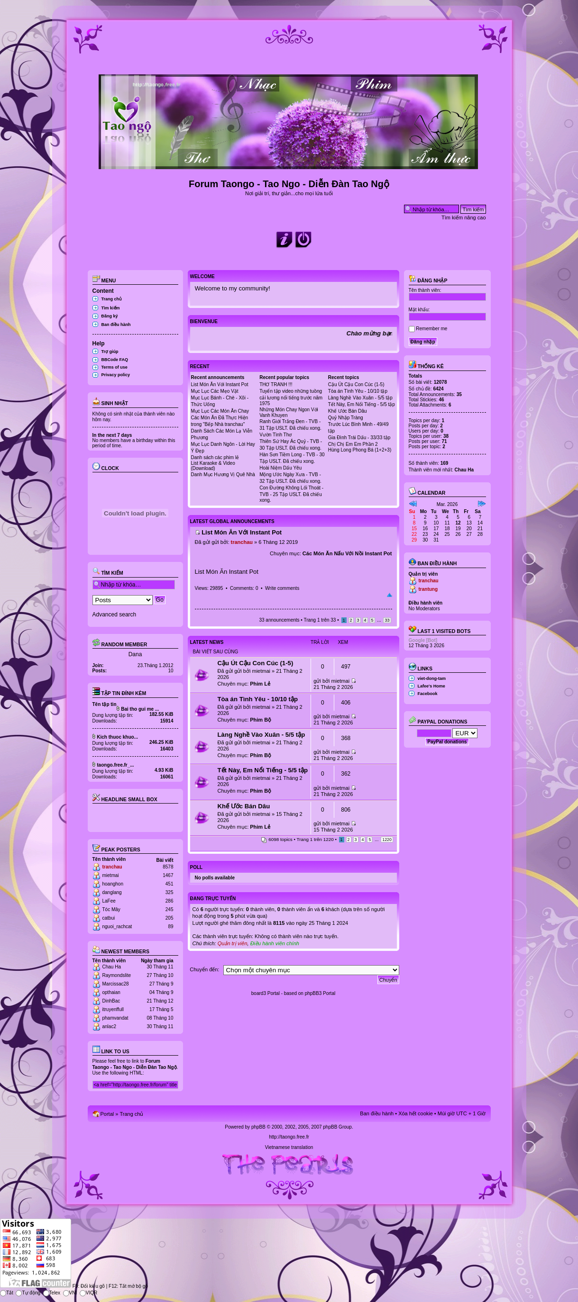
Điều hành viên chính (274, 943)
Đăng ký (109, 316)
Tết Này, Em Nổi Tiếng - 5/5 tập (361, 404)
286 (169, 901)
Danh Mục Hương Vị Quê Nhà (223, 474)
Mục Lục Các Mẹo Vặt (215, 391)
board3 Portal (265, 993)
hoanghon (113, 883)
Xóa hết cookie (415, 1113)
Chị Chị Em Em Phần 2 (353, 444)
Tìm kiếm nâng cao (463, 217)
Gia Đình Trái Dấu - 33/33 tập (359, 437)
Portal (107, 1114)
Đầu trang (389, 595)
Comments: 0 (244, 588)
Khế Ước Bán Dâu (347, 411)
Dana (135, 654)
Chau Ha (111, 966)
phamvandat (115, 1018)
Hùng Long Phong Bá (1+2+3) (359, 449)
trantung (428, 589)
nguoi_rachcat (117, 926)
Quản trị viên (233, 943)
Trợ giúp (110, 351)
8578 (168, 866)
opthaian (111, 992)
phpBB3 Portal (320, 993)
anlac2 (109, 1026)
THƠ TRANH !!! (275, 384)
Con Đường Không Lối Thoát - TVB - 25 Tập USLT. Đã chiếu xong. (291, 494)
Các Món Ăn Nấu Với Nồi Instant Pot (347, 553)
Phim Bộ (260, 720)
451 (169, 883)
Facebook (428, 693)
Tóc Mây (111, 909)
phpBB (258, 1127)
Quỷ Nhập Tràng (345, 417)
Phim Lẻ (260, 684)
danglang (112, 892)
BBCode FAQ (114, 359)
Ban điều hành (116, 324)
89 (170, 926)
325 (169, 892)
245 (169, 909)
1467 (168, 875)
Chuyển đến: (204, 969)
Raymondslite (116, 975)
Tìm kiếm (110, 308)
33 (387, 620)
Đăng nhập (428, 280)
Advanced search (114, 614)
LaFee (109, 901)
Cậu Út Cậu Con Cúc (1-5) (356, 384)
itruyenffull (113, 1009)
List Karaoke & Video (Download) (213, 466)
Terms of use (114, 367)
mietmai (110, 875)
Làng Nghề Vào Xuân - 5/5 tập (360, 397)
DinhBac (111, 1001)
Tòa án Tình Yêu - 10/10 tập (357, 391)
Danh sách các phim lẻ (215, 457)
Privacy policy (115, 374)
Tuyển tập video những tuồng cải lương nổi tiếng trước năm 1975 (290, 397)
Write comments (282, 588)
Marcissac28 (115, 983)
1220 (387, 839)
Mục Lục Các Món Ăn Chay (220, 411)
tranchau (112, 866)
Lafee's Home (431, 686)
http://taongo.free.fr (289, 1136)
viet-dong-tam (432, 678)
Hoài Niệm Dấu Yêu (280, 467)
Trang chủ (111, 299)
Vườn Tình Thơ (275, 434)
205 (169, 918)
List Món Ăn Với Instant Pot (219, 384)
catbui (108, 918)
